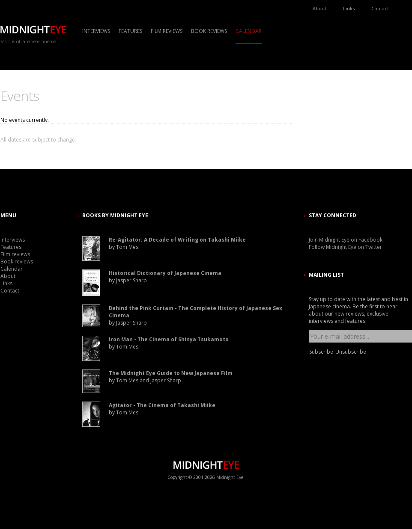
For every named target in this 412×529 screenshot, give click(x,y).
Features (130, 31)
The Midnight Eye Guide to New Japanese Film (171, 373)
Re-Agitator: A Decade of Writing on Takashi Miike (177, 239)
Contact (380, 8)
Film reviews (166, 31)
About (319, 8)
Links (349, 8)
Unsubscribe (350, 351)
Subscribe (321, 351)
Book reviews (209, 31)
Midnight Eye (229, 477)
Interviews (96, 31)
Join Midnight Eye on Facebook (345, 239)
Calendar (249, 31)
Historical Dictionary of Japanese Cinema (165, 273)
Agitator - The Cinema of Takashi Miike (162, 405)
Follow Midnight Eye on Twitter (345, 247)
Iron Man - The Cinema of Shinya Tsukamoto (169, 339)
